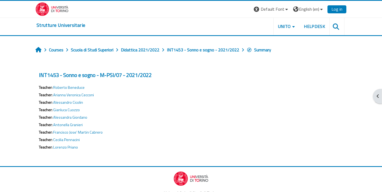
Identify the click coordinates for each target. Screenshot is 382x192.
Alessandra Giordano (70, 117)
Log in (336, 9)
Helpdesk (314, 26)
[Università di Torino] (52, 8)
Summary (259, 50)
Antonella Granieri (68, 125)
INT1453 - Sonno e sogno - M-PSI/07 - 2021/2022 (95, 75)
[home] (60, 25)
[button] (271, 9)
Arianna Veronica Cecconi (73, 95)
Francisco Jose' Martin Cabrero (78, 132)
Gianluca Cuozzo (66, 110)
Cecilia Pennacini (66, 140)
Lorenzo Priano (65, 147)
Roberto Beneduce (69, 87)
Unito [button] (284, 26)
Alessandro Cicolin (68, 102)
